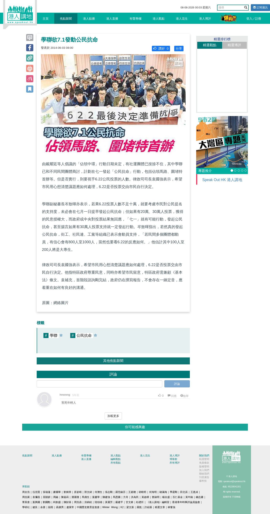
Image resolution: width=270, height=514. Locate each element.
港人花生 (182, 18)
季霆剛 (173, 492)
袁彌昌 (36, 497)
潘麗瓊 (75, 497)
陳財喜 (67, 502)
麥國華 (57, 492)
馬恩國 (116, 497)
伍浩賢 (36, 492)
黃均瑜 (189, 497)
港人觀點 (159, 18)
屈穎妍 (46, 497)
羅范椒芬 (120, 492)
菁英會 (26, 502)
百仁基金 (178, 497)
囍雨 (50, 507)
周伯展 (26, 497)
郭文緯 (88, 492)
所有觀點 (116, 462)
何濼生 (98, 492)
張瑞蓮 (46, 492)
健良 (35, 507)
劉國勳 (46, 502)
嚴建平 (119, 502)
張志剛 (109, 492)
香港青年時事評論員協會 (186, 502)
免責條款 (204, 462)
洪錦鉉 (88, 502)
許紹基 (148, 507)
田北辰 (184, 492)
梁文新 (130, 507)
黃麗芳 (109, 502)
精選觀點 (209, 45)
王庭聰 (132, 492)
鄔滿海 (163, 492)
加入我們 (204, 470)
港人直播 (112, 18)
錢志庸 (199, 497)
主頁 (46, 18)
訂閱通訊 (260, 7)
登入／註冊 (253, 18)
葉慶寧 (96, 497)
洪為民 (135, 497)
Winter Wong (110, 507)
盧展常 (70, 507)
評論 (177, 384)
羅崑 (139, 507)
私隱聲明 (204, 459)
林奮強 (171, 507)
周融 (55, 497)
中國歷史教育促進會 (88, 507)
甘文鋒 (129, 502)
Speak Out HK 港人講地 (222, 180)
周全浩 (26, 492)
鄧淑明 (155, 497)
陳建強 (106, 497)
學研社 (26, 507)
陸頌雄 (98, 502)
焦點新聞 (66, 18)
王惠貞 (194, 492)
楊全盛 (166, 497)
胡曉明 (142, 492)
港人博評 (205, 18)
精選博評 (234, 45)
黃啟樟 (145, 497)
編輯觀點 (116, 459)
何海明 (153, 492)
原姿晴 (78, 492)
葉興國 (36, 502)
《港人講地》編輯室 (158, 502)
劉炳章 (67, 492)
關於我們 (204, 455)
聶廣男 (60, 507)
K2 (122, 507)
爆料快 (203, 480)
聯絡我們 (204, 473)
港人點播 (89, 18)
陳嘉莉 (65, 497)
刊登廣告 (204, 477)
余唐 (42, 507)
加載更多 (113, 416)
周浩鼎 (78, 502)
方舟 (125, 497)
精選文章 (160, 507)
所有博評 (175, 462)
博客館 (173, 459)
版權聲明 (204, 466)
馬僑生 (85, 497)
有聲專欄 (135, 18)
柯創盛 (57, 502)
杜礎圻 (140, 502)
